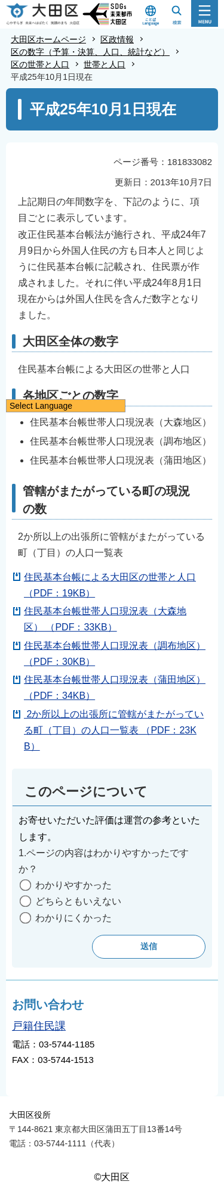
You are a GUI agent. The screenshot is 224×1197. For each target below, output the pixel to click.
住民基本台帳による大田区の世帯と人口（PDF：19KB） (110, 585)
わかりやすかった (73, 885)
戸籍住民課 (39, 1026)
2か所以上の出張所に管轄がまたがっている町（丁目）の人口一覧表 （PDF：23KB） (114, 730)
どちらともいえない (78, 901)
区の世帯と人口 (40, 64)
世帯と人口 (104, 64)
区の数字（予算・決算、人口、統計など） (90, 52)
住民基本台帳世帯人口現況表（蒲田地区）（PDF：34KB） (114, 687)
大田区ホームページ (48, 39)
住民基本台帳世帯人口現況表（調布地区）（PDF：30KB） (114, 654)
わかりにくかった (73, 918)
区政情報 (117, 39)
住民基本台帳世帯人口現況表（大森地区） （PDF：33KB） (105, 619)
